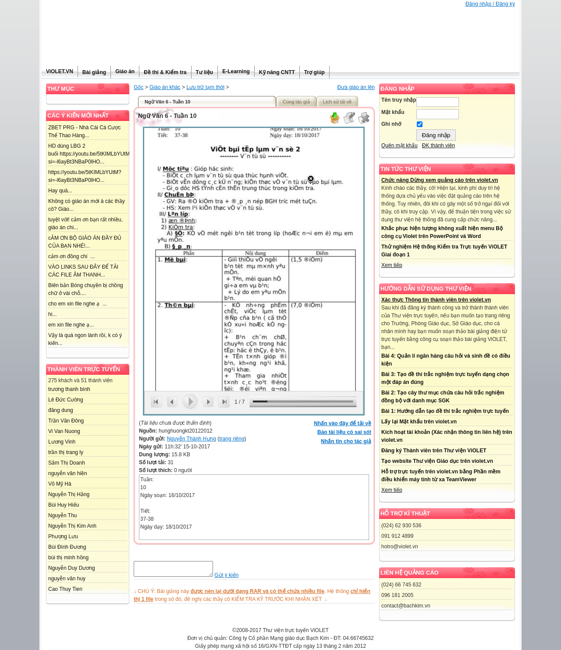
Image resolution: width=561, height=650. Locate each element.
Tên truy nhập (398, 100)
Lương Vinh (61, 442)
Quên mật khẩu (399, 145)
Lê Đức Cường (65, 400)
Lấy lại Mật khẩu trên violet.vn (419, 422)
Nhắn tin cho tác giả (346, 441)
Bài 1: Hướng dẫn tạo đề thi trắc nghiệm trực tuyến (445, 411)
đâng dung (60, 410)
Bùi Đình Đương (67, 547)
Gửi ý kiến (235, 578)
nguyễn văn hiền (67, 473)
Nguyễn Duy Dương (71, 568)
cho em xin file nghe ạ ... (77, 304)
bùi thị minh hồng (68, 557)
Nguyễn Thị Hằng (68, 494)
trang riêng (231, 439)
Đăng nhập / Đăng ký (490, 4)
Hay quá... (60, 191)
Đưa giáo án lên (356, 87)
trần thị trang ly (65, 452)
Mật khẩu (393, 112)
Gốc (138, 87)
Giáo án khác (165, 87)
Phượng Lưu (63, 536)
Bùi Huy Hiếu (63, 505)
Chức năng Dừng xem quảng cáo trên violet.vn (439, 180)
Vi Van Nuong (64, 431)
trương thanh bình (69, 389)
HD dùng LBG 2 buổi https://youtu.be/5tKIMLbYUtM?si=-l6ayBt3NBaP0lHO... (90, 154)
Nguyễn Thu (62, 515)
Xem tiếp (391, 265)
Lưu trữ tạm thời (205, 87)
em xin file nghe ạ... (71, 325)
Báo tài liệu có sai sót (344, 432)
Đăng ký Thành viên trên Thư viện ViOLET (433, 451)
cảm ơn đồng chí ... (71, 256)
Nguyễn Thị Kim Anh (72, 526)
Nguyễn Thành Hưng (191, 439)
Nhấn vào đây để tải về (342, 423)
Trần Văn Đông (66, 421)
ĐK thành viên (438, 145)
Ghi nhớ (391, 124)
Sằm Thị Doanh (66, 463)
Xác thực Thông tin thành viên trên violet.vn (436, 300)
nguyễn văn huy (66, 578)
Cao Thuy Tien (65, 589)
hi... (52, 314)
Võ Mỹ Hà (59, 484)
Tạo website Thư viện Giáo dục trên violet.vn (437, 461)
